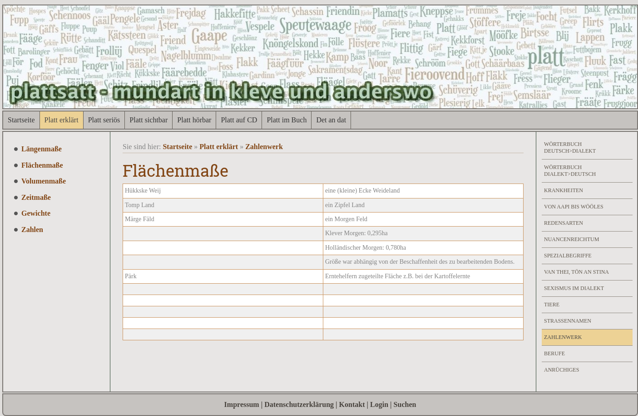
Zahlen (32, 229)
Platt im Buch (287, 120)
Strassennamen (567, 321)
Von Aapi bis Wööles (573, 206)
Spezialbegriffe (568, 255)
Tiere (551, 304)
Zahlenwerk (264, 146)
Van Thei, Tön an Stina (576, 272)
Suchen (405, 404)
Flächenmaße (42, 165)
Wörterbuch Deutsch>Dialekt (570, 147)
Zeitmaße (36, 197)
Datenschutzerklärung (299, 404)
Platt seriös (104, 120)
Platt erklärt (62, 120)
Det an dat (331, 120)
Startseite (21, 120)
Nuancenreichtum (571, 239)
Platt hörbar (194, 120)
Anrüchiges (561, 370)
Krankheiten (563, 190)
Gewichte (35, 213)
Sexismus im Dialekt (574, 288)
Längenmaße (41, 149)
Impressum (241, 404)
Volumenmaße (43, 181)
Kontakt (352, 404)
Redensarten (563, 223)
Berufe (554, 353)
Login (379, 404)
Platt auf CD (239, 120)
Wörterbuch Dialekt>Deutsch (570, 170)
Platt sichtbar (148, 120)
